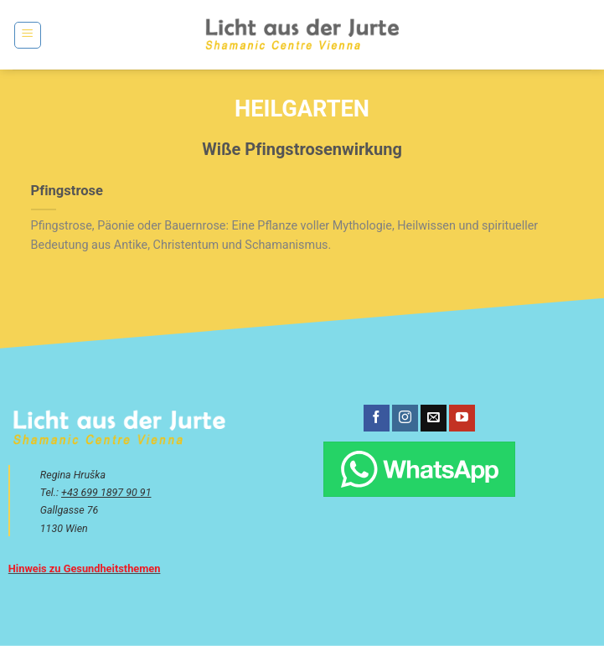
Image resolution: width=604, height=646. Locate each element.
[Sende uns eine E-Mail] (434, 418)
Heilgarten (302, 109)
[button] (27, 35)
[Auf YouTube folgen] (462, 418)
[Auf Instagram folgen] (405, 418)
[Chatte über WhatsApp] (419, 469)
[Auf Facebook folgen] (377, 418)
